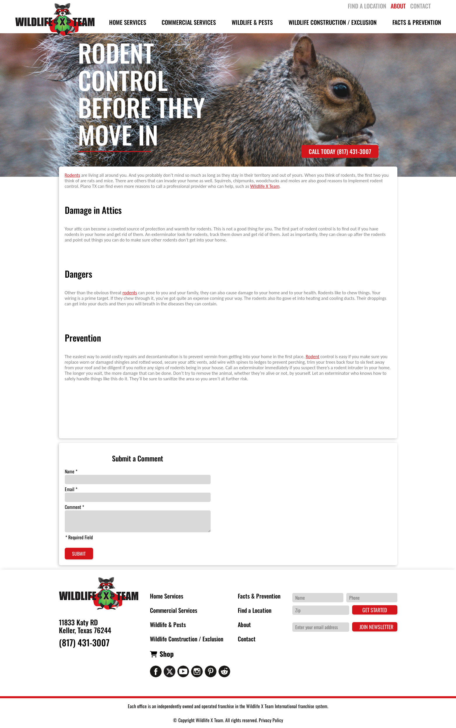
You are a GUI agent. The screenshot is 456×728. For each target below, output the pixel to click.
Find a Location (254, 610)
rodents (130, 292)
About (244, 624)
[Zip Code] (320, 610)
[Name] (317, 597)
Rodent (312, 356)
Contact (247, 638)
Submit (79, 553)
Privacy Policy (271, 720)
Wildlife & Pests (168, 624)
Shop (167, 653)
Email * (71, 489)
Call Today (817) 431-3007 (340, 151)
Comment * (74, 506)
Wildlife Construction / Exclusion (186, 638)
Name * (71, 471)
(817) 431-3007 (84, 642)
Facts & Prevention (259, 596)
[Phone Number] (371, 597)
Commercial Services (173, 610)
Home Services (166, 596)
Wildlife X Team (264, 186)
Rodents (72, 175)
